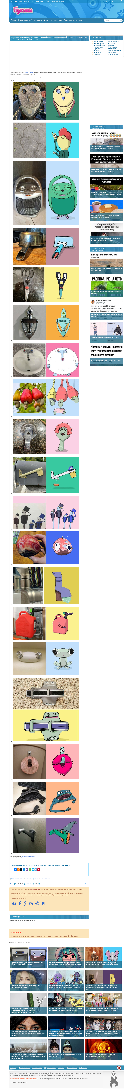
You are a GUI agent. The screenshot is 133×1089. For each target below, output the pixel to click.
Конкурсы (97, 54)
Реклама (108, 1)
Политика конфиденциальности (30, 1068)
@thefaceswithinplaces (28, 856)
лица (36, 879)
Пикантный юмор (99, 45)
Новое (60, 20)
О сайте (13, 1068)
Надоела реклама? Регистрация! (30, 20)
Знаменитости (98, 47)
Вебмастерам (72, 1068)
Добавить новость (50, 20)
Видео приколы (113, 41)
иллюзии (29, 879)
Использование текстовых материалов (23, 1079)
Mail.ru (58, 1)
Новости (96, 50)
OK (50, 1)
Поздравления (113, 54)
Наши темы (112, 52)
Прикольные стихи (114, 50)
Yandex (62, 1)
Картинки (97, 49)
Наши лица (97, 52)
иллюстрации (45, 879)
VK (45, 1)
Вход (12, 1)
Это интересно (17, 879)
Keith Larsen (29, 72)
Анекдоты (111, 43)
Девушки (111, 45)
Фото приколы (98, 41)
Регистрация (27, 1)
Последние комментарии (73, 20)
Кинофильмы (112, 47)
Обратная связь (116, 1)
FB (47, 1)
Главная (14, 20)
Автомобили (112, 49)
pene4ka (28, 884)
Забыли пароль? (18, 1)
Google (53, 1)
